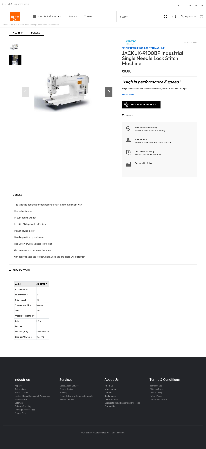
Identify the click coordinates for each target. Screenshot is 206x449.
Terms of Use (156, 386)
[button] (108, 92)
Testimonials (110, 396)
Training (63, 392)
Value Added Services (70, 386)
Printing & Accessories (25, 410)
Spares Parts (20, 413)
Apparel (18, 386)
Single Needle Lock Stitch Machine (143, 48)
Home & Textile (21, 392)
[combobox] (143, 16)
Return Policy (156, 396)
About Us (109, 386)
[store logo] (15, 16)
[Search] (165, 16)
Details (17, 194)
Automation (20, 389)
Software (19, 403)
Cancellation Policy (158, 399)
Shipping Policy (157, 389)
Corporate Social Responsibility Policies (122, 403)
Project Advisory (67, 389)
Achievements (111, 399)
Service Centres (67, 399)
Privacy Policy (156, 392)
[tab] (103, 195)
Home (5, 25)
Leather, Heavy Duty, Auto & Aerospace (32, 396)
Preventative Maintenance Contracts (76, 396)
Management (111, 389)
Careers (108, 392)
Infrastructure (21, 399)
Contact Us (110, 406)
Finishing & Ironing (23, 406)
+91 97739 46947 (21, 4)
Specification (21, 270)
